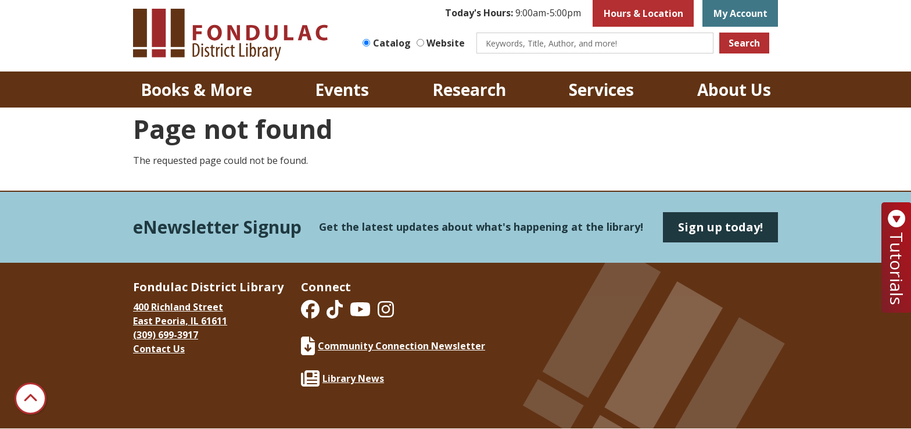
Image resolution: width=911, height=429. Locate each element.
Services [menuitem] (601, 89)
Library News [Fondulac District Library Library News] (342, 378)
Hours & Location (643, 13)
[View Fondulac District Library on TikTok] (336, 312)
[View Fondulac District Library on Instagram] (386, 312)
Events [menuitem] (342, 89)
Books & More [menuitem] (196, 89)
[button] (513, 13)
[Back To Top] (30, 398)
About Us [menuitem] (734, 89)
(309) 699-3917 (165, 334)
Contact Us (159, 348)
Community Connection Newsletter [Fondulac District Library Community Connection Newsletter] (393, 346)
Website (445, 43)
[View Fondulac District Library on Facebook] (311, 312)
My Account (740, 13)
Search (744, 43)
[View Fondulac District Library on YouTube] (361, 312)
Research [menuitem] (469, 89)
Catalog (392, 43)
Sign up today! (720, 227)
